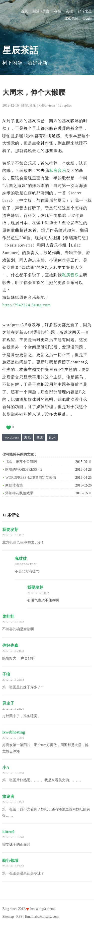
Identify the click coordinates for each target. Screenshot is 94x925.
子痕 (6, 674)
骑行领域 (10, 860)
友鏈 (69, 11)
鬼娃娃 (21, 558)
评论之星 (85, 11)
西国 (39, 437)
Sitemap (8, 916)
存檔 (57, 11)
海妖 (27, 437)
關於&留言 (41, 11)
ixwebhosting (13, 732)
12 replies (65, 105)
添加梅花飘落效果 (19, 493)
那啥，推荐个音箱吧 (21, 462)
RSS (19, 916)
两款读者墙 (14, 485)
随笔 (24, 105)
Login (87, 18)
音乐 (32, 105)
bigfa (42, 909)
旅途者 (8, 796)
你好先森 (10, 645)
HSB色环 (71, 18)
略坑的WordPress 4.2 (23, 469)
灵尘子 (8, 703)
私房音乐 (57, 170)
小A (5, 767)
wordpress (11, 437)
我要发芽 (10, 529)
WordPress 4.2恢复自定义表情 (30, 477)
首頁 (24, 11)
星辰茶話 (20, 50)
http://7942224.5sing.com (26, 305)
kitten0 (8, 832)
